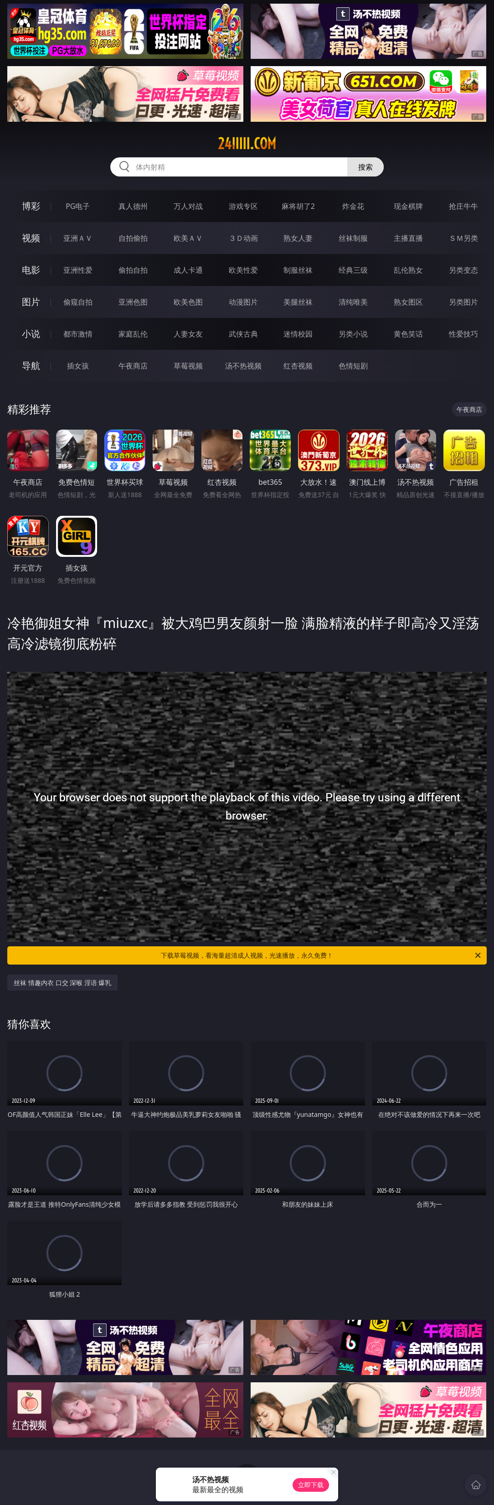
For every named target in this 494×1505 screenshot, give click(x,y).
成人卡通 (188, 270)
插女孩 (78, 366)
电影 (31, 270)
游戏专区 (243, 206)
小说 (31, 333)
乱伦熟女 (408, 270)
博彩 (31, 206)
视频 (31, 238)
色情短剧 (353, 366)
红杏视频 (298, 366)
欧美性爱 (243, 270)
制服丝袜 (298, 270)
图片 (31, 302)
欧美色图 (188, 302)
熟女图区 (408, 302)
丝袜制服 (353, 238)
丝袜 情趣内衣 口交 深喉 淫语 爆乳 (62, 982)
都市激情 (78, 334)
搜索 (365, 167)
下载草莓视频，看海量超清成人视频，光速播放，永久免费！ (321, 955)
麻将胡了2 (298, 206)
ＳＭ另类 (463, 238)
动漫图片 (243, 302)
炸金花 (353, 206)
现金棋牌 (408, 206)
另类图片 (463, 302)
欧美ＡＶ (188, 238)
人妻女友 (188, 334)
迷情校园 (298, 334)
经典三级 (353, 270)
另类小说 (353, 334)
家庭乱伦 (133, 334)
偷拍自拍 (133, 270)
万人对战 (188, 206)
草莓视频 (188, 366)
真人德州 (133, 206)
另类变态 (463, 270)
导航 (31, 365)
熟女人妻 (298, 238)
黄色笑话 (408, 334)
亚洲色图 (133, 302)
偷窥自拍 (78, 302)
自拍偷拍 (133, 238)
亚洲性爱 (78, 270)
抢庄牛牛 (463, 206)
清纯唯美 (353, 302)
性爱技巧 (463, 334)
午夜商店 (133, 366)
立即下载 (311, 1484)
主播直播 (408, 238)
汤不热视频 (243, 366)
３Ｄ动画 (243, 238)
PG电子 (78, 206)
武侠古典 (243, 334)
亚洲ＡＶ (78, 238)
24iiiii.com (247, 144)
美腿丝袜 (298, 302)
